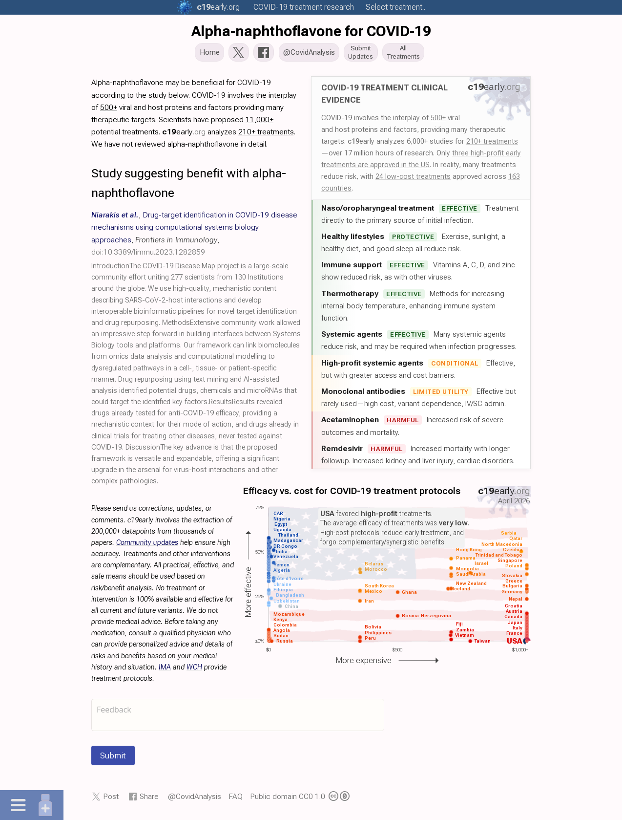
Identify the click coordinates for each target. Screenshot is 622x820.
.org (218, 7)
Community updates (147, 545)
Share (149, 799)
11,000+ (259, 122)
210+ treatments (492, 143)
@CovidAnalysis (194, 799)
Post (111, 799)
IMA (165, 670)
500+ (438, 120)
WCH (194, 670)
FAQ (235, 799)
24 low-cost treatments (413, 178)
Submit (113, 758)
